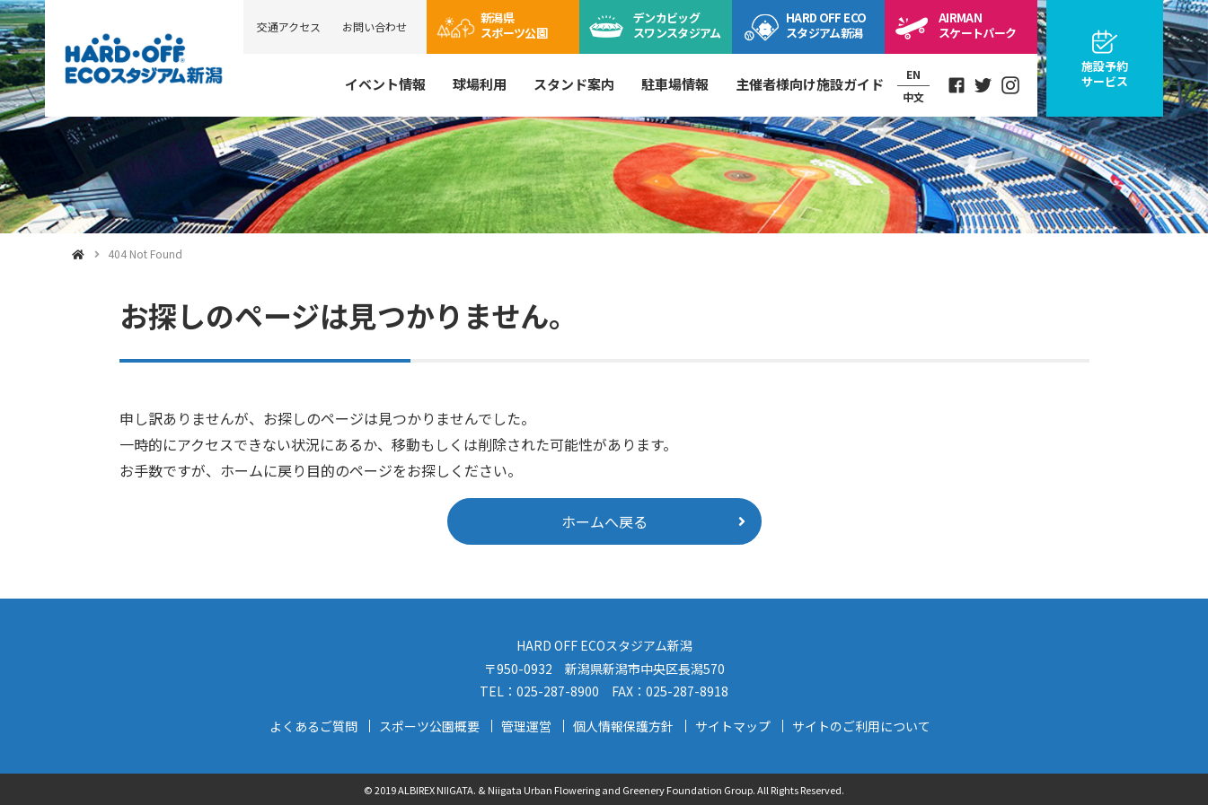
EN (913, 74)
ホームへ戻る (604, 521)
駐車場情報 (675, 83)
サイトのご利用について (861, 726)
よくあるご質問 (313, 726)
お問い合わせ (374, 26)
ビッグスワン (677, 25)
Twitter (983, 85)
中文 (913, 96)
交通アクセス (289, 26)
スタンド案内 (573, 83)
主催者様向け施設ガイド (810, 83)
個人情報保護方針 (623, 726)
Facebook (956, 85)
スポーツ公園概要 (429, 726)
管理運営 (526, 726)
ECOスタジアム (826, 25)
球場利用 (480, 83)
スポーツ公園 (514, 25)
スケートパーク (977, 25)
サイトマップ (733, 726)
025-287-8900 (557, 691)
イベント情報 (385, 83)
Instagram (1010, 85)
